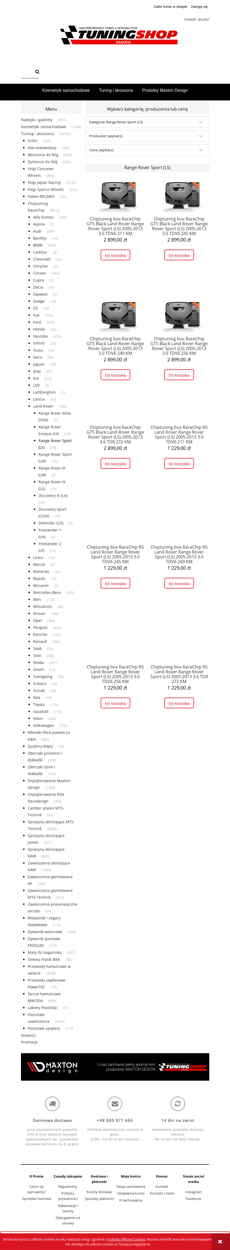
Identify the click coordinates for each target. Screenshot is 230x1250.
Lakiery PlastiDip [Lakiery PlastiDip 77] (42, 1007)
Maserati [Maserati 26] (41, 571)
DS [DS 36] (35, 308)
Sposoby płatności (99, 1198)
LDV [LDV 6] (36, 385)
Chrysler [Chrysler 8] (40, 266)
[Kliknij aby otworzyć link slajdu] (115, 1067)
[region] (115, 1067)
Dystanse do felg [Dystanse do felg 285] (43, 161)
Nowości (28, 1035)
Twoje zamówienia (130, 1186)
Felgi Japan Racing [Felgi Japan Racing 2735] (44, 182)
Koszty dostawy (99, 1191)
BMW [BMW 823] (38, 245)
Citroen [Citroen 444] (39, 273)
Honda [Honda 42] (39, 329)
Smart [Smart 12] (38, 669)
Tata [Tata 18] (36, 697)
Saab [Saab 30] (37, 648)
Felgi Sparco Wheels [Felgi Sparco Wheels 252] (46, 189)
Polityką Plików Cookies (126, 1239)
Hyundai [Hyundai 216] (40, 336)
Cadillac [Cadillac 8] (40, 252)
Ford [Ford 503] (37, 322)
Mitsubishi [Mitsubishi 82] (42, 606)
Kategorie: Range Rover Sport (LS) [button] (116, 122)
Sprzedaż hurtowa (36, 1198)
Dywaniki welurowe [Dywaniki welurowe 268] (45, 931)
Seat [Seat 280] (37, 655)
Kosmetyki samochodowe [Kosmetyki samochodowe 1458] (43, 126)
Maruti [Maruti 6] (39, 564)
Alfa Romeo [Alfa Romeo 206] (43, 217)
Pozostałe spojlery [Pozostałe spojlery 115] (44, 1028)
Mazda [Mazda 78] (39, 578)
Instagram (193, 1191)
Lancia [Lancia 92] (39, 399)
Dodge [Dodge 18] (39, 301)
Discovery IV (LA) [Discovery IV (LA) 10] (53, 495)
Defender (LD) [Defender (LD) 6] (50, 523)
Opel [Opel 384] (37, 620)
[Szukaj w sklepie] (27, 72)
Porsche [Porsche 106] (40, 634)
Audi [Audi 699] (37, 231)
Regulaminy (67, 1186)
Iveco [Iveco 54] (37, 357)
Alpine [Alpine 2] (39, 224)
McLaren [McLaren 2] (41, 585)
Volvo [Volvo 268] (38, 718)
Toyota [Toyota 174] (39, 704)
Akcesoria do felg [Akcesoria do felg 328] (43, 154)
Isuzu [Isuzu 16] (38, 350)
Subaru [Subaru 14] (39, 683)
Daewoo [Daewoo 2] (40, 294)
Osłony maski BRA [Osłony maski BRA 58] (44, 959)
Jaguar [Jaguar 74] (39, 364)
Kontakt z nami (162, 1193)
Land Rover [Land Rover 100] (43, 406)
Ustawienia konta (130, 1193)
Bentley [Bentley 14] (40, 238)
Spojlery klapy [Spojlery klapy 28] (40, 746)
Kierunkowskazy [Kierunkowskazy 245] (42, 147)
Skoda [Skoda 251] (38, 662)
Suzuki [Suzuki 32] (39, 690)
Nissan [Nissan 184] (39, 613)
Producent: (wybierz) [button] (105, 136)
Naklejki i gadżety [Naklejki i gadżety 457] (36, 119)
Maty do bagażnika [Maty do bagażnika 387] (45, 952)
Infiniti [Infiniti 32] (39, 343)
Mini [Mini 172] (37, 599)
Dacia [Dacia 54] (38, 287)
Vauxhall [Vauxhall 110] (40, 711)
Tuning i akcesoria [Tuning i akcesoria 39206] (37, 133)
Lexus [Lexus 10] (38, 557)
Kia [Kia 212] (36, 378)
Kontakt (161, 1186)
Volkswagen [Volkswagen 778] (43, 725)
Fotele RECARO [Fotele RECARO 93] (41, 196)
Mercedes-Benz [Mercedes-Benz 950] (47, 592)
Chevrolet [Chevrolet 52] (41, 259)
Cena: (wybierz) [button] (101, 150)
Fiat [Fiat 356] (36, 315)
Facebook (193, 1198)
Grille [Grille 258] (32, 140)
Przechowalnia (130, 1200)
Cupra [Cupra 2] (38, 280)
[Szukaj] (37, 72)
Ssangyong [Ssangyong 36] (42, 676)
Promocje (29, 1042)
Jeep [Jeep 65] (37, 371)
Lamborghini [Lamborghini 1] (44, 392)
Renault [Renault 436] (40, 641)
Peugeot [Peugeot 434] (40, 627)
